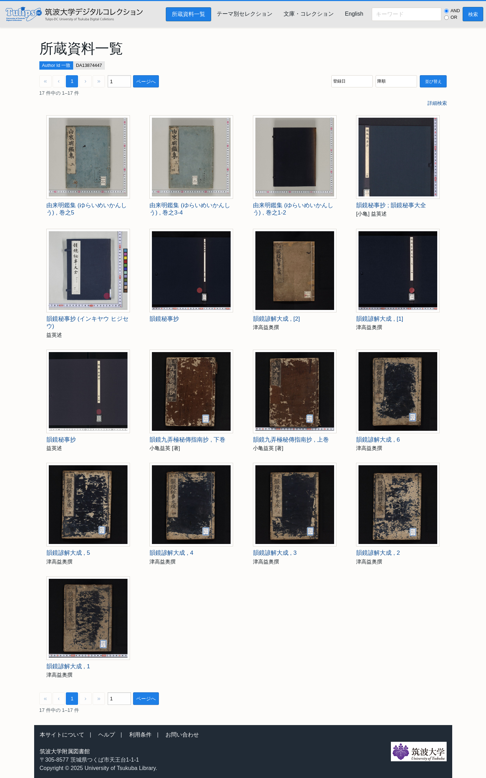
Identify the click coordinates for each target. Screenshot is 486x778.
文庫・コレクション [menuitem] (309, 14)
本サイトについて (62, 735)
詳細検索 (437, 103)
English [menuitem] (354, 14)
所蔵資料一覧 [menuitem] (188, 14)
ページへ (146, 81)
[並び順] (352, 81)
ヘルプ (106, 735)
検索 (473, 14)
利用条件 (140, 735)
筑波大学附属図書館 (65, 751)
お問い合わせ (182, 735)
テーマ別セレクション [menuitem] (244, 14)
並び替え (433, 81)
